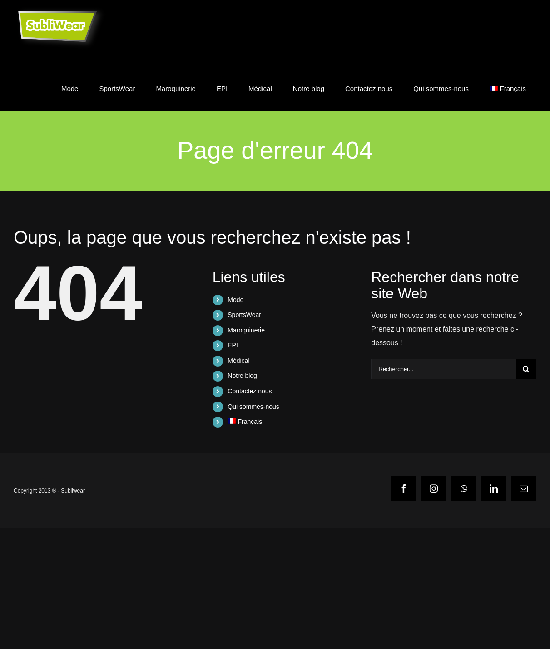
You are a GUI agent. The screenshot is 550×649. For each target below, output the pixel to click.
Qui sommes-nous (253, 406)
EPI (233, 345)
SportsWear (244, 314)
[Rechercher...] (443, 369)
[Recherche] (526, 369)
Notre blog (242, 375)
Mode (235, 299)
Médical (238, 360)
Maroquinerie (246, 330)
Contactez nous (250, 391)
